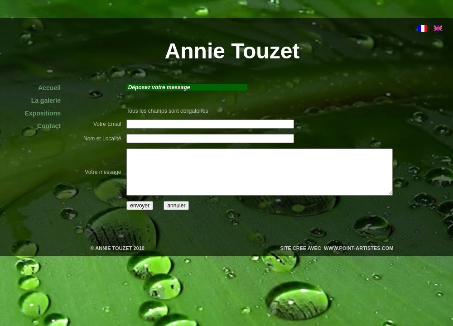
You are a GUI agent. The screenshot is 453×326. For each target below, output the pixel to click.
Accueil (49, 87)
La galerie (46, 100)
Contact (49, 125)
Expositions (43, 113)
